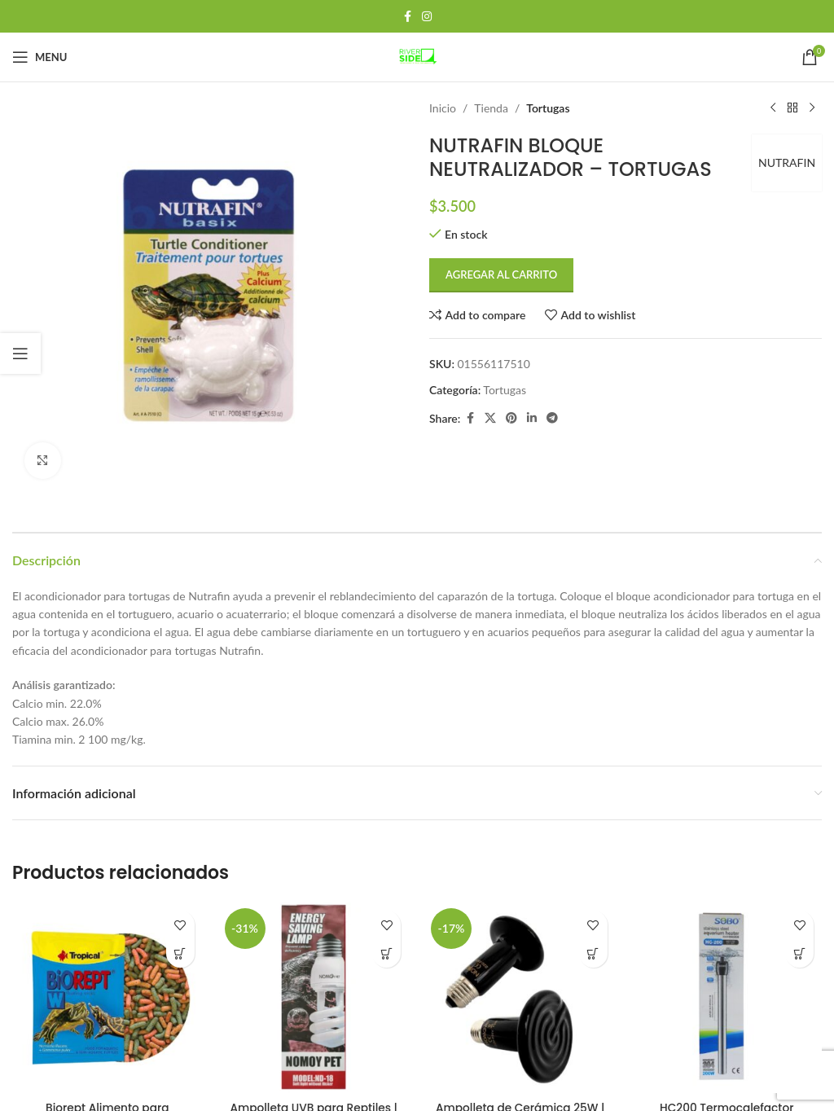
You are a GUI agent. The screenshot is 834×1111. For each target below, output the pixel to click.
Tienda (491, 108)
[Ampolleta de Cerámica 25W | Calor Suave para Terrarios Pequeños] (520, 997)
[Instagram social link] (427, 17)
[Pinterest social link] (511, 418)
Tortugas (547, 108)
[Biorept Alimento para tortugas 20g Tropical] (107, 997)
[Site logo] (417, 56)
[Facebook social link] (407, 17)
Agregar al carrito (501, 274)
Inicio (442, 108)
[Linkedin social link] (532, 418)
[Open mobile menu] (39, 57)
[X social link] (490, 418)
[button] (180, 953)
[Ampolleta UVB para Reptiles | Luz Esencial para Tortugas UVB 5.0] (314, 997)
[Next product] (812, 108)
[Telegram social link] (552, 418)
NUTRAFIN (785, 162)
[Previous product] (773, 108)
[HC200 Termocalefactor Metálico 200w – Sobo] (727, 997)
